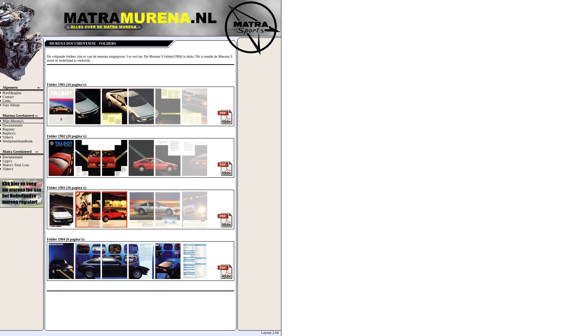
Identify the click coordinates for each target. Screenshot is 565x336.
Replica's (9, 133)
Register (8, 129)
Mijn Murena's (13, 121)
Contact (8, 97)
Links (7, 101)
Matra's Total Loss (16, 165)
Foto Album (11, 105)
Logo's (7, 161)
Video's (8, 137)
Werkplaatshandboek (18, 141)
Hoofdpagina (12, 93)
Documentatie (13, 125)
